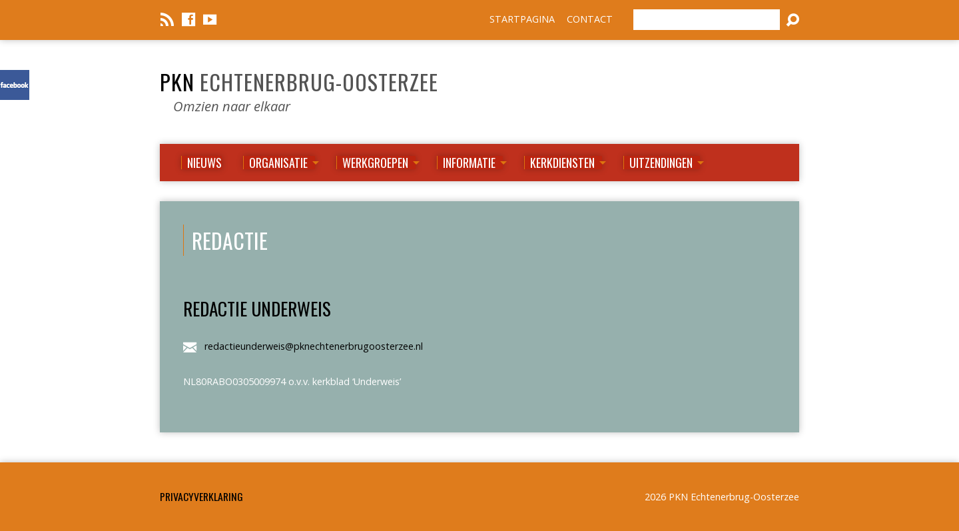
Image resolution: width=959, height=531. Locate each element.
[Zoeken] (706, 19)
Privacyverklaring (201, 496)
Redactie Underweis (257, 308)
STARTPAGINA (522, 19)
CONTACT (590, 19)
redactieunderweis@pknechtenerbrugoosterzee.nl (313, 346)
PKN (299, 81)
